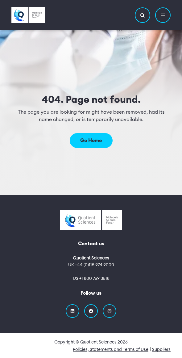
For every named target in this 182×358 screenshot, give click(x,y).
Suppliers (161, 349)
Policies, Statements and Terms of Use (110, 349)
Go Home (91, 140)
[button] (142, 15)
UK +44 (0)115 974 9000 (91, 265)
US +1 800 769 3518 (91, 278)
